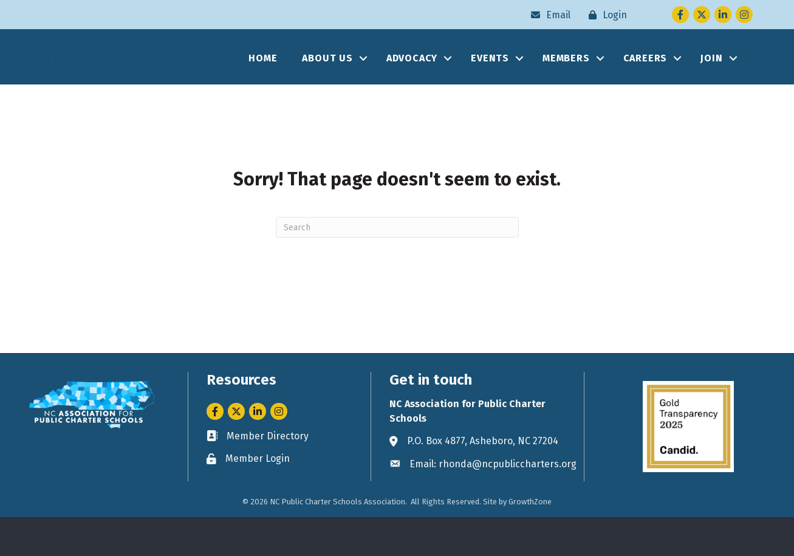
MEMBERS (566, 77)
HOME (262, 77)
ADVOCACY (411, 77)
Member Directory (268, 474)
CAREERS (645, 77)
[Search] (397, 266)
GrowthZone (530, 540)
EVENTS (490, 77)
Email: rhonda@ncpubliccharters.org (493, 502)
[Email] (547, 15)
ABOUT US (327, 77)
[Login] (605, 15)
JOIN (711, 77)
